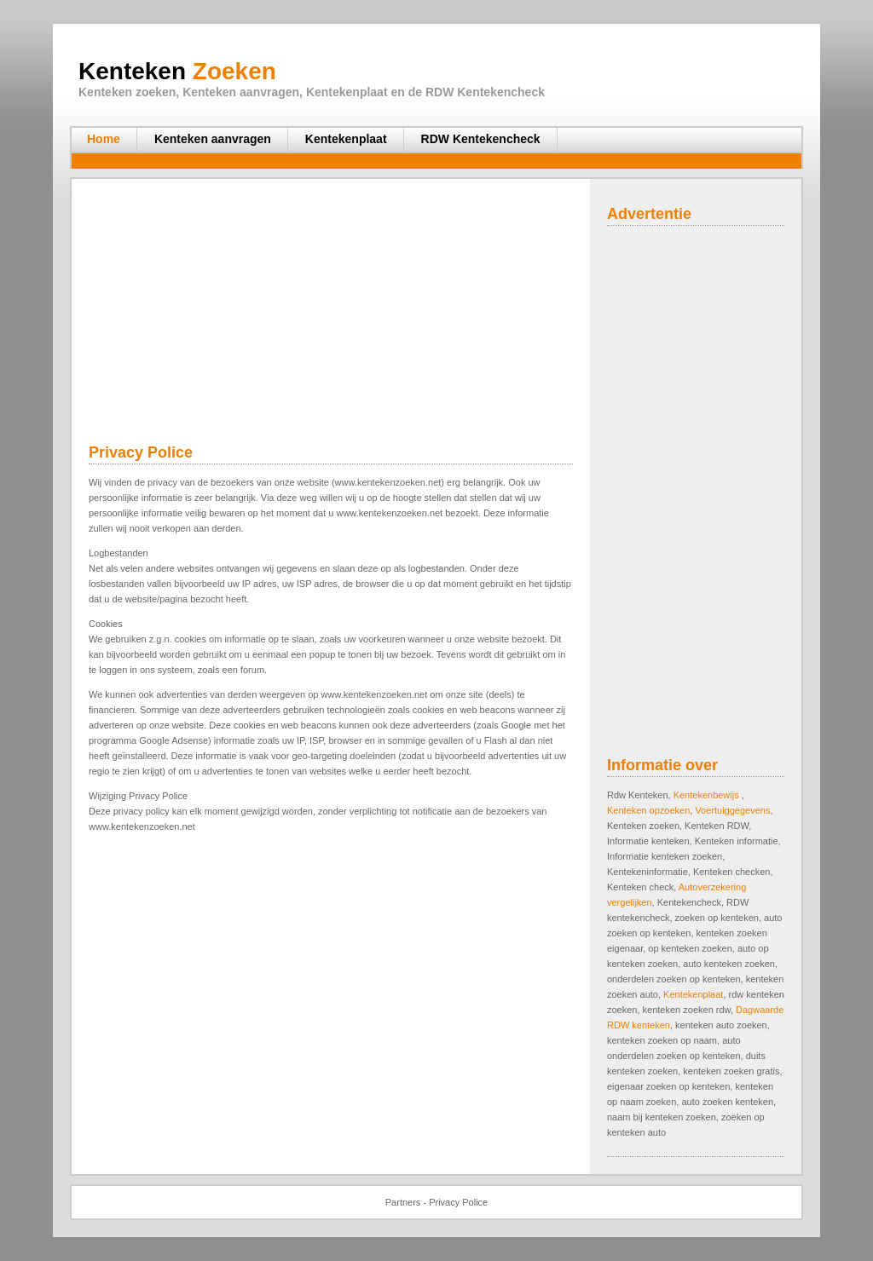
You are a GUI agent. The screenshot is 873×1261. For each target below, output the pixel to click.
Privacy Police (458, 1202)
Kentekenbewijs (708, 795)
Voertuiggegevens (732, 810)
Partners (403, 1202)
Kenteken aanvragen (212, 139)
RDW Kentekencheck (481, 139)
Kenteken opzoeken (648, 810)
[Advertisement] (388, 161)
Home (103, 139)
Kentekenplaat (346, 139)
